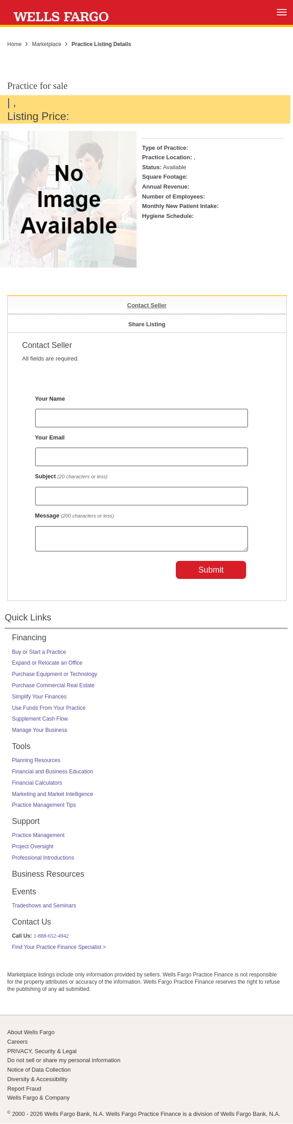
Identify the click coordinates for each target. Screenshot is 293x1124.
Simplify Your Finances (39, 699)
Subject (71, 476)
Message (74, 515)
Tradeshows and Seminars (44, 908)
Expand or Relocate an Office (47, 665)
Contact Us (31, 924)
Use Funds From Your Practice (48, 711)
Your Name (50, 398)
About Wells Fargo (31, 1034)
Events (24, 894)
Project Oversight (32, 849)
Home (14, 44)
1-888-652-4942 (51, 938)
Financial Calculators (37, 785)
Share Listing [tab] (146, 324)
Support (26, 823)
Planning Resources (36, 763)
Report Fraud (24, 1091)
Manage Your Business (39, 733)
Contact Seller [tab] (146, 305)
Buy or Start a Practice (39, 655)
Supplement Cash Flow (40, 721)
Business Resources (48, 876)
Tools (21, 749)
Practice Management (38, 838)
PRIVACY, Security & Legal (42, 1053)
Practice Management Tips (44, 808)
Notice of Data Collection (39, 1072)
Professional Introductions (43, 860)
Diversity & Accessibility (37, 1081)
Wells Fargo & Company (38, 1100)
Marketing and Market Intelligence (52, 797)
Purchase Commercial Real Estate (53, 688)
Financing (29, 640)
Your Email (50, 437)
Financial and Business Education (52, 774)
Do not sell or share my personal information (63, 1062)
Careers (17, 1044)
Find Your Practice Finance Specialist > (58, 950)
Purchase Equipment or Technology (54, 677)
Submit (211, 572)
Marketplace (46, 44)
